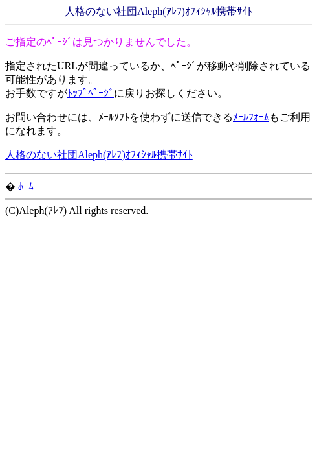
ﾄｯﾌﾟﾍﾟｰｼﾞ (90, 93)
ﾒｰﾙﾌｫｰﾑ (251, 117)
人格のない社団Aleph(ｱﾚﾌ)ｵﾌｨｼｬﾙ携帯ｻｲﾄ (99, 154)
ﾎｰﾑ (26, 186)
